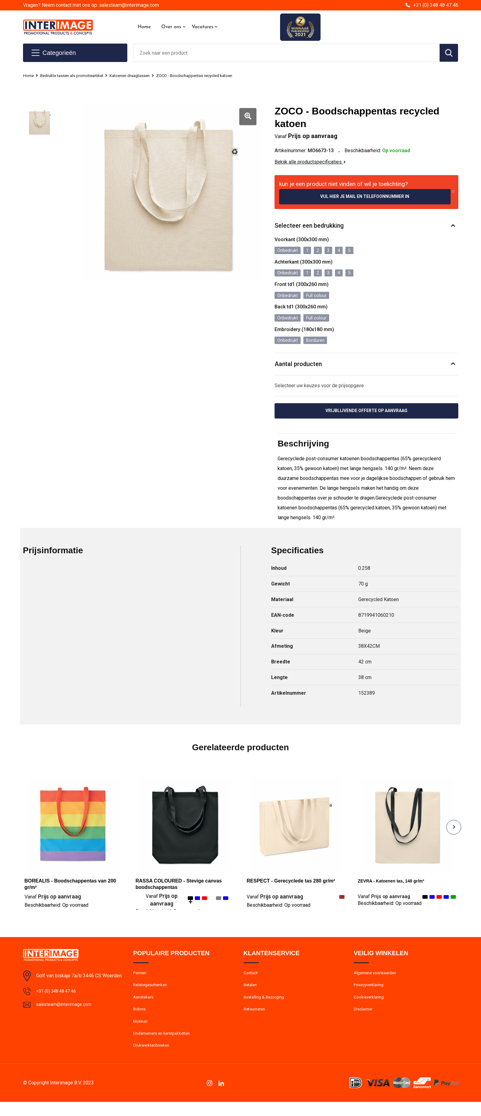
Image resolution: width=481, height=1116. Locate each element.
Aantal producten (301, 369)
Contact (252, 980)
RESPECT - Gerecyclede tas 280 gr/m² (291, 887)
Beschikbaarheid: (56, 911)
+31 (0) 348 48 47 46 (435, 5)
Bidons (140, 1019)
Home (144, 27)
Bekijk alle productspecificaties (310, 162)
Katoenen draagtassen (143, 75)
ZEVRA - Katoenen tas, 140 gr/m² (396, 887)
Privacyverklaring (370, 993)
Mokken (141, 1033)
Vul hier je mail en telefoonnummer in (364, 197)
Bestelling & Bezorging (266, 1006)
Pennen (140, 980)
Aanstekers (144, 1006)
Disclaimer (364, 1019)
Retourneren (256, 1019)
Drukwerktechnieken (153, 1059)
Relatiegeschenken (152, 993)
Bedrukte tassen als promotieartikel (78, 75)
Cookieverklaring (370, 1006)
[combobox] (286, 53)
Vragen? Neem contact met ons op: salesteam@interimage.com (91, 5)
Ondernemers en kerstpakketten (165, 1046)
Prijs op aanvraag (53, 903)
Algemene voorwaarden (378, 980)
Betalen (251, 993)
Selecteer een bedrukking (312, 227)
